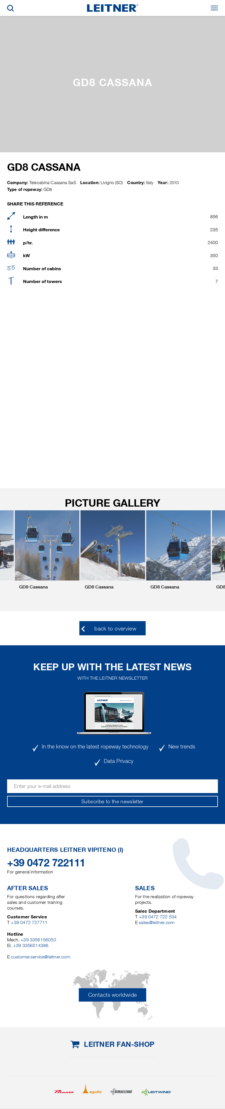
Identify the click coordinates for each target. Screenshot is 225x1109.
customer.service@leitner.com (40, 957)
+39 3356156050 (38, 939)
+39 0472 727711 (29, 922)
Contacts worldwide (112, 995)
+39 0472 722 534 (158, 916)
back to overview (115, 628)
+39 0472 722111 (46, 862)
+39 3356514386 (31, 945)
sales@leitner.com (156, 922)
